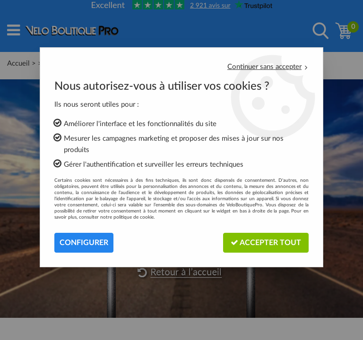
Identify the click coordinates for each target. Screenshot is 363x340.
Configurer (84, 242)
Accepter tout (266, 242)
